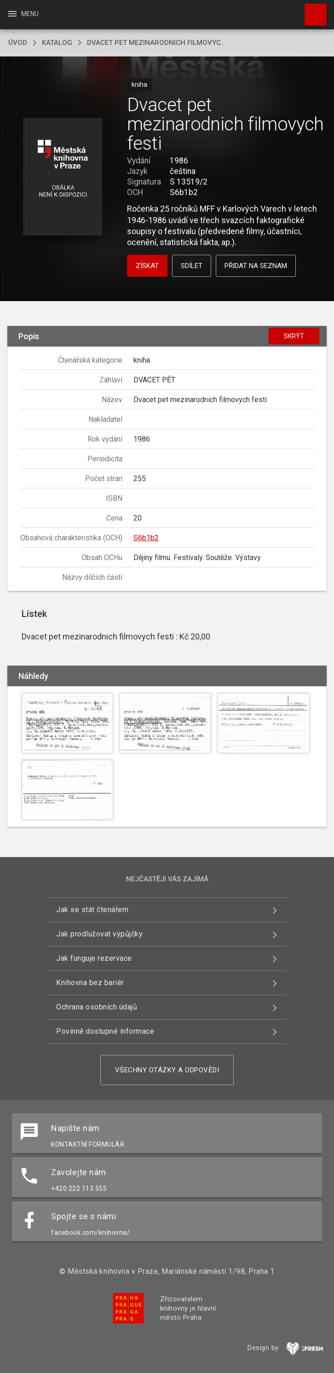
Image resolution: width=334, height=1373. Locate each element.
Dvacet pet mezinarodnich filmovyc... (156, 43)
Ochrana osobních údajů (96, 1007)
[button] (63, 177)
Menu (23, 13)
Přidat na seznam (256, 266)
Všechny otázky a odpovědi (167, 1070)
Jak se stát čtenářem (92, 909)
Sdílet (191, 266)
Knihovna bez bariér (90, 982)
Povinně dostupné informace (105, 1031)
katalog (57, 43)
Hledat (311, 10)
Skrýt (294, 336)
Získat (147, 266)
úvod (17, 43)
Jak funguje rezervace (94, 958)
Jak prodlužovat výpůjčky (99, 934)
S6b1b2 (146, 537)
